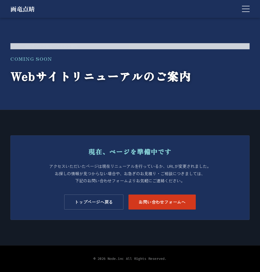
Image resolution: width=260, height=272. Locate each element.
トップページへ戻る (94, 202)
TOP (14, 46)
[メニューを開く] (246, 9)
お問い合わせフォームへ (162, 202)
